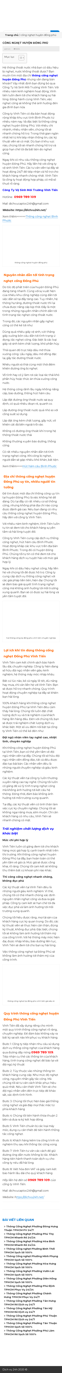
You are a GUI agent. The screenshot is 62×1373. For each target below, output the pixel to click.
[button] (19, 58)
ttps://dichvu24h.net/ (30, 1197)
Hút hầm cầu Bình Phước (39, 466)
